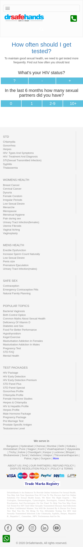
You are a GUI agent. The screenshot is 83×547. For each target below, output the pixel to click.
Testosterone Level (14, 428)
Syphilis (7, 164)
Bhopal (70, 452)
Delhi (61, 446)
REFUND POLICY (63, 465)
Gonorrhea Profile (13, 391)
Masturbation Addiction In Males (21, 344)
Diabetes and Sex (13, 325)
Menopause (10, 211)
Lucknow (58, 452)
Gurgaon (46, 458)
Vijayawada (73, 449)
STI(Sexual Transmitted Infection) (22, 160)
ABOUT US (14, 465)
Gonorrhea (9, 145)
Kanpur (47, 452)
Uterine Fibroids (12, 225)
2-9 (52, 103)
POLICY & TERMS (62, 468)
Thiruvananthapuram (66, 455)
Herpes (7, 149)
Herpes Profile (11, 409)
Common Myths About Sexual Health (24, 318)
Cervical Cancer (12, 188)
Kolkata (71, 446)
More (56, 458)
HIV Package (10, 372)
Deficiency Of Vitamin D (16, 322)
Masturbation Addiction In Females (23, 340)
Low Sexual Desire (14, 203)
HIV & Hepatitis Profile (16, 406)
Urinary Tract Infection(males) (20, 268)
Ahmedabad (10, 449)
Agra (36, 458)
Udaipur (48, 455)
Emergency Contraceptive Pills (20, 289)
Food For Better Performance (20, 329)
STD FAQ (8, 351)
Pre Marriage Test (13, 421)
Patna (28, 458)
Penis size (9, 261)
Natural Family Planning (17, 293)
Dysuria (7, 192)
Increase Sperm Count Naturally (21, 254)
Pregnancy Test (12, 348)
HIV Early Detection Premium (20, 380)
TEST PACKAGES (15, 367)
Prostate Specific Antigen (17, 424)
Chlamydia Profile (13, 395)
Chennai (40, 446)
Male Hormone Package (17, 413)
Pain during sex (12, 218)
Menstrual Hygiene (14, 214)
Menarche (9, 207)
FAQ (25, 465)
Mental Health (11, 355)
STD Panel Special (14, 387)
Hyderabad (27, 446)
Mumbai (52, 446)
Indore (22, 452)
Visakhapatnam (56, 449)
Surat (25, 455)
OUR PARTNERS (40, 465)
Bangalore (13, 446)
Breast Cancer (11, 185)
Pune (22, 449)
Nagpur (32, 449)
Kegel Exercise (11, 337)
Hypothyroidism (12, 333)
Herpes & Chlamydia (15, 402)
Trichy (13, 452)
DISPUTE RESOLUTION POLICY (29, 468)
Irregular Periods (12, 199)
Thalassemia (10, 167)
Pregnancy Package (14, 417)
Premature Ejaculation (16, 265)
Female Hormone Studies (17, 398)
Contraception (11, 285)
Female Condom (12, 196)
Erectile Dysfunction (14, 250)
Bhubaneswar (12, 455)
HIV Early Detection (14, 376)
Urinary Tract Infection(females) (21, 222)
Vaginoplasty (10, 233)
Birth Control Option (14, 314)
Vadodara (36, 455)
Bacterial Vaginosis (14, 311)
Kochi (41, 449)
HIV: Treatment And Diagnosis (20, 156)
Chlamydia (9, 141)
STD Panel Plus (12, 383)
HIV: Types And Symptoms (18, 152)
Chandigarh (35, 452)
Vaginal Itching (11, 229)
